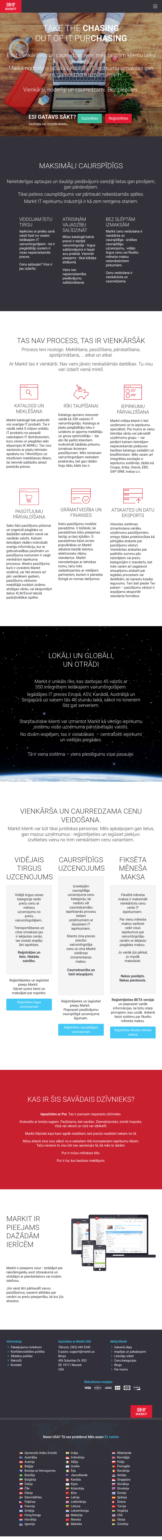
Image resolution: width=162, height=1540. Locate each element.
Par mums (119, 1369)
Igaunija (27, 1524)
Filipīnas (27, 1501)
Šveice (119, 1501)
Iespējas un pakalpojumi (128, 1351)
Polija (118, 1461)
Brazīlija (27, 1475)
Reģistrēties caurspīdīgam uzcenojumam (81, 1030)
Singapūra (121, 1479)
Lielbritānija (76, 1501)
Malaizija (74, 1515)
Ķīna (71, 1493)
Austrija (27, 1461)
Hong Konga (30, 1515)
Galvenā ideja (121, 1347)
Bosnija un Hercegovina (37, 1470)
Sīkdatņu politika (19, 1356)
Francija (27, 1506)
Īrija (71, 1470)
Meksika (74, 1524)
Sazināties (89, 118)
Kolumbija (75, 1488)
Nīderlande (121, 1453)
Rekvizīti (14, 1360)
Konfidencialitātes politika (26, 1351)
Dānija (26, 1493)
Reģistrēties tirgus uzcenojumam (29, 1004)
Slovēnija (120, 1488)
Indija (72, 1453)
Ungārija (120, 1510)
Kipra (72, 1484)
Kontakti (14, 1365)
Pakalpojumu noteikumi (24, 1347)
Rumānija (120, 1470)
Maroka (73, 1519)
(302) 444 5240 (80, 1347)
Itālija (72, 1461)
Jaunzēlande (77, 1475)
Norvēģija (121, 1457)
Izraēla (73, 1466)
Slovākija (120, 1484)
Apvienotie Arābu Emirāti (38, 1453)
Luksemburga (77, 1510)
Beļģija (26, 1466)
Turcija (119, 1506)
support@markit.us (82, 1351)
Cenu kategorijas (123, 1360)
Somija (119, 1493)
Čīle (24, 1488)
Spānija (119, 1497)
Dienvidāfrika (30, 1497)
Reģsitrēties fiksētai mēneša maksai (132, 1032)
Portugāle (121, 1466)
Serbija (119, 1475)
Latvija (73, 1497)
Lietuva (73, 1506)
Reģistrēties (118, 118)
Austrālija (28, 1457)
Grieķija (26, 1510)
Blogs (116, 1365)
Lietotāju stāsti (122, 1356)
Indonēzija (75, 1457)
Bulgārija (27, 1479)
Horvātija (27, 1519)
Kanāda (73, 1479)
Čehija (26, 1484)
